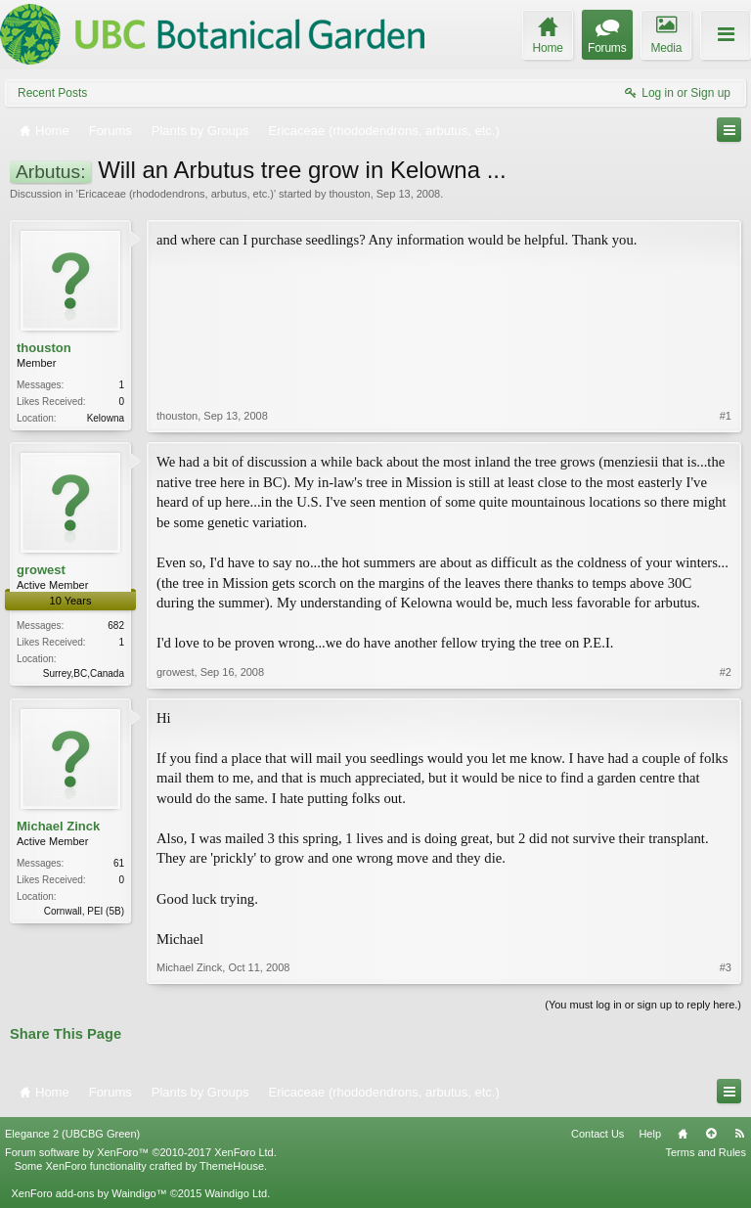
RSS (739, 1134)
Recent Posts (52, 93)
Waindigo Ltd (235, 1193)
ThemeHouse (231, 1166)
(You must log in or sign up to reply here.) (643, 1004)
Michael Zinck (58, 826)
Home (682, 1134)
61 (118, 863)
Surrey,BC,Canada (83, 673)
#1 (725, 416)
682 (116, 625)
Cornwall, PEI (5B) (84, 911)
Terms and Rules (705, 1152)
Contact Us (597, 1134)
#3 (725, 967)
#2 (725, 672)
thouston (349, 194)
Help (650, 1134)
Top (711, 1134)
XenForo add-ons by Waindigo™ (88, 1193)
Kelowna (105, 418)
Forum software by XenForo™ (141, 1152)
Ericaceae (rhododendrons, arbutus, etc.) (176, 194)
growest (41, 569)
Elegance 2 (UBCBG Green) (72, 1134)
